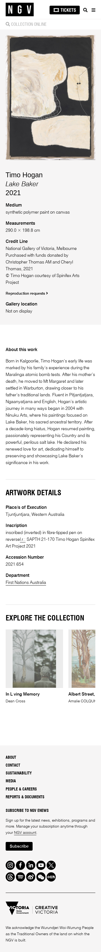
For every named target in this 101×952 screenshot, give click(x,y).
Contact (13, 765)
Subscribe (19, 846)
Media (11, 781)
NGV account (25, 833)
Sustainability (19, 773)
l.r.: (23, 539)
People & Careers (21, 789)
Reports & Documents (25, 797)
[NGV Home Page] (20, 9)
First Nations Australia (26, 582)
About (11, 758)
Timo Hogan (24, 175)
